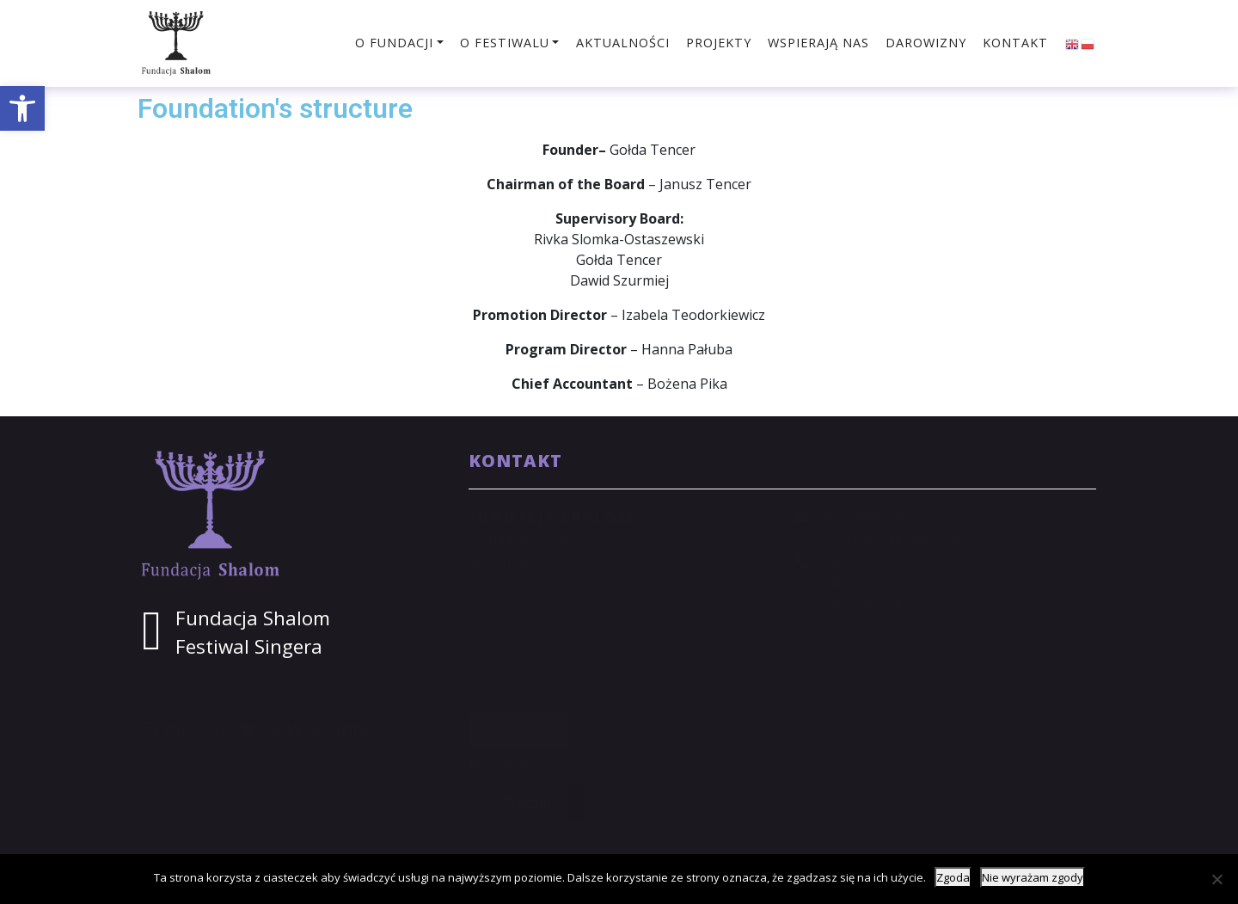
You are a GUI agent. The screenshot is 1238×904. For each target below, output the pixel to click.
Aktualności (623, 42)
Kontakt (1015, 42)
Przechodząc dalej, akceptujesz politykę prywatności (629, 764)
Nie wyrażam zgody (1032, 877)
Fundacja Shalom (252, 618)
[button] (22, 108)
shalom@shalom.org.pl (891, 516)
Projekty (718, 42)
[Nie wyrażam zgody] (1216, 879)
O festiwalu (504, 42)
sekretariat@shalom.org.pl (903, 539)
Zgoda (953, 877)
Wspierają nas (818, 42)
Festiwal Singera (248, 646)
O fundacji (394, 42)
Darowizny (926, 42)
